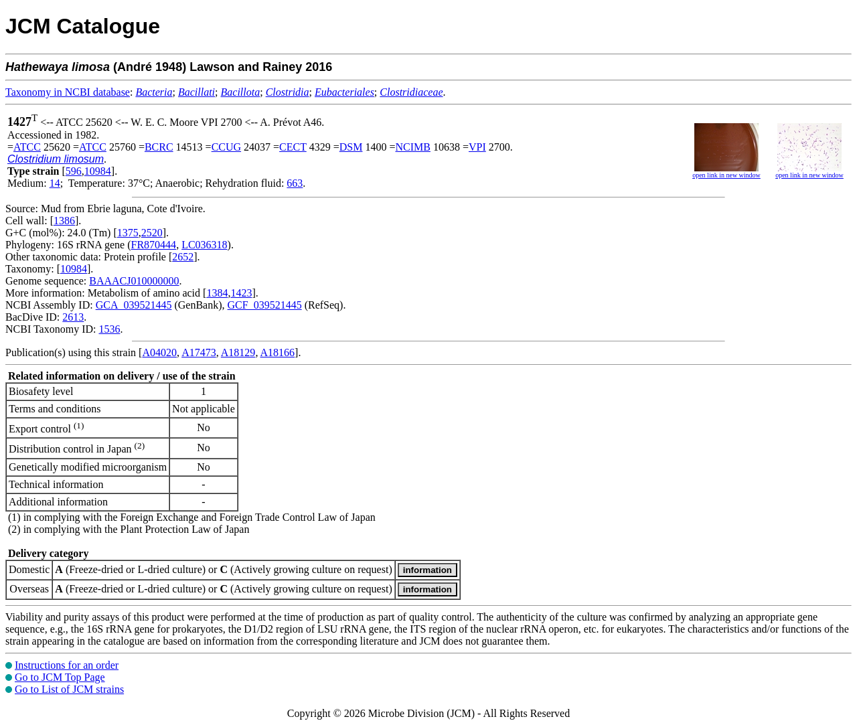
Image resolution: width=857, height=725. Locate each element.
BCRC (159, 147)
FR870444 (154, 244)
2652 (182, 256)
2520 (152, 232)
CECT (293, 147)
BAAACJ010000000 (134, 281)
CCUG (226, 147)
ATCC (27, 147)
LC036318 (204, 244)
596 (74, 171)
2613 (73, 317)
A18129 (238, 352)
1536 (109, 329)
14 (55, 183)
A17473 (198, 352)
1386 (64, 220)
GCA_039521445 (134, 305)
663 (295, 183)
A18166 (277, 352)
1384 (217, 293)
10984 (97, 171)
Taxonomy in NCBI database (67, 92)
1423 (241, 293)
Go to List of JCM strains (69, 689)
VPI (477, 147)
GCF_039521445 (265, 305)
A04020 (159, 352)
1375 (128, 232)
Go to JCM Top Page (60, 677)
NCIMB (412, 147)
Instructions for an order (67, 665)
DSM (351, 147)
